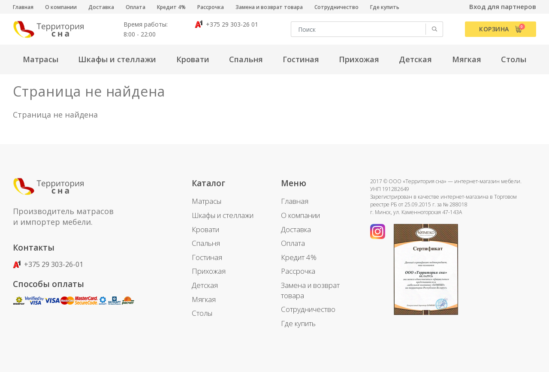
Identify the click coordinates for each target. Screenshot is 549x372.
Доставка (101, 7)
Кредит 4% (171, 7)
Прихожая (209, 271)
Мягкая (204, 299)
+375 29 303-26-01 (48, 264)
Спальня (206, 243)
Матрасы (206, 201)
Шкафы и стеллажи (222, 215)
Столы (202, 313)
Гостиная (207, 257)
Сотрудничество (336, 7)
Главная (23, 7)
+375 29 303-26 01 (226, 24)
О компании (61, 7)
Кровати (205, 229)
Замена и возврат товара (269, 7)
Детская (205, 285)
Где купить (384, 7)
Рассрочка (210, 7)
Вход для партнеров (502, 6)
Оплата (135, 7)
